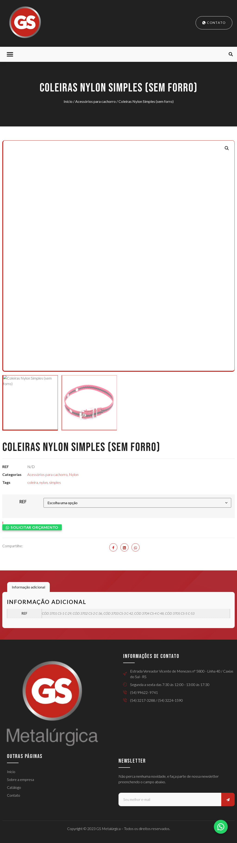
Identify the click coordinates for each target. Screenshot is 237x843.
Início (68, 101)
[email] (169, 799)
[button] (10, 54)
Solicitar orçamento (34, 527)
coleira (32, 482)
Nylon (73, 474)
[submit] (228, 799)
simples (55, 482)
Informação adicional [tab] (28, 587)
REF (23, 502)
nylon (43, 482)
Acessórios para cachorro (95, 101)
